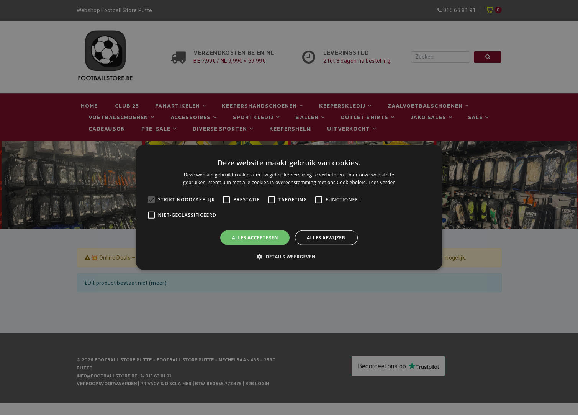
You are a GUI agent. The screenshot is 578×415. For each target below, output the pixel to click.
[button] (289, 256)
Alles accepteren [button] (255, 237)
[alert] (289, 207)
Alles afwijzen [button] (326, 237)
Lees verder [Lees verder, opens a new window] (381, 182)
